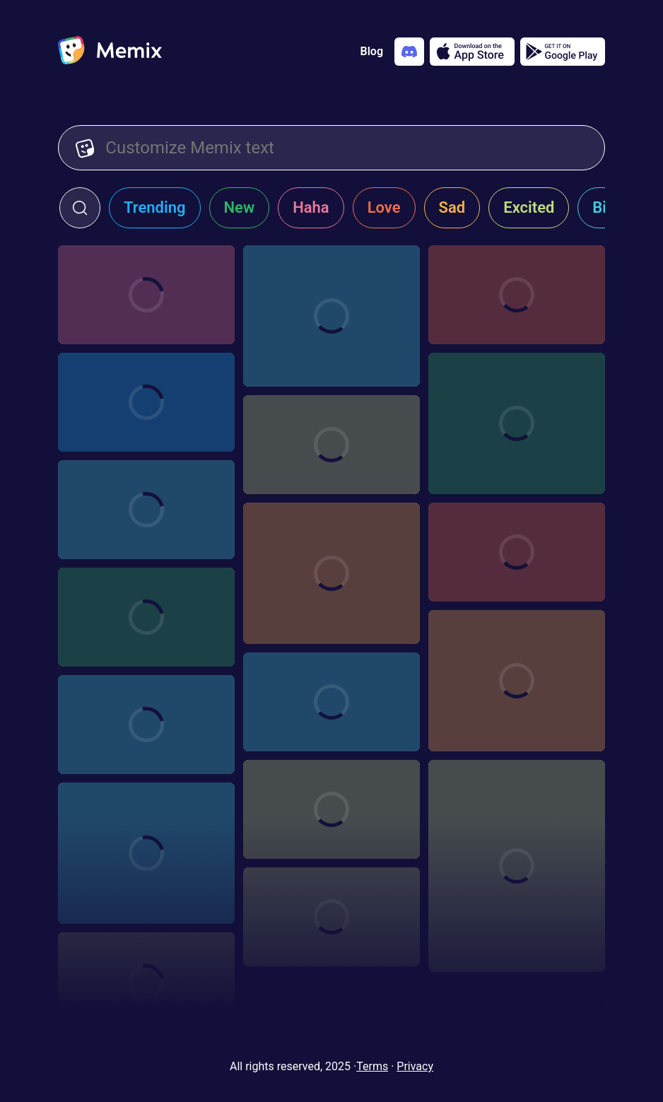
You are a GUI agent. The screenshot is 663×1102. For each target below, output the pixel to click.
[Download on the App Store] (472, 51)
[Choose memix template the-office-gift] (146, 981)
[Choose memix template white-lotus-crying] (146, 617)
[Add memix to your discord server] (409, 51)
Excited (528, 207)
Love (384, 207)
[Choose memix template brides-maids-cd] (516, 423)
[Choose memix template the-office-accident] (331, 916)
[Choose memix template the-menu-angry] (331, 573)
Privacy (415, 1066)
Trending (155, 207)
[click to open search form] (80, 208)
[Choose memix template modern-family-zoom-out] (331, 701)
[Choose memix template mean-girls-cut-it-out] (331, 809)
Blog (371, 51)
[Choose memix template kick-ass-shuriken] (146, 509)
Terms (372, 1066)
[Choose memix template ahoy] (331, 316)
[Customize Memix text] (346, 147)
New (239, 207)
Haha (311, 207)
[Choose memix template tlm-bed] (516, 294)
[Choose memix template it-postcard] (146, 294)
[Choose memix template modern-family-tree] (146, 724)
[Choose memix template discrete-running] (516, 680)
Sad (452, 207)
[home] (110, 51)
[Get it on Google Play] (562, 51)
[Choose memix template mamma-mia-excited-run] (146, 853)
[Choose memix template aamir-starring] (331, 444)
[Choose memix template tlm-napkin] (146, 402)
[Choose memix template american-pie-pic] (516, 552)
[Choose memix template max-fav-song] (516, 866)
